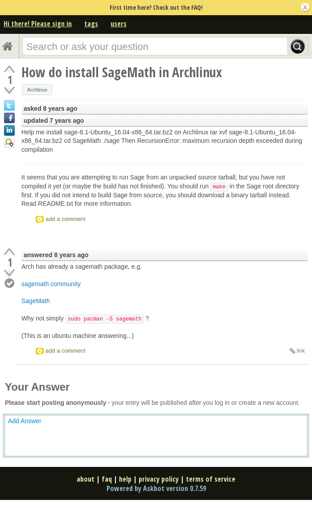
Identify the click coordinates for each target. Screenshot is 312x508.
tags (91, 24)
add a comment (65, 219)
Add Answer (24, 421)
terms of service (210, 479)
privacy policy (159, 479)
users (119, 24)
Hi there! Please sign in (38, 24)
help (125, 479)
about (85, 479)
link (301, 351)
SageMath (35, 300)
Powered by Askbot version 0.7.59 (156, 488)
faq (107, 479)
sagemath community (51, 283)
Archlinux (37, 89)
